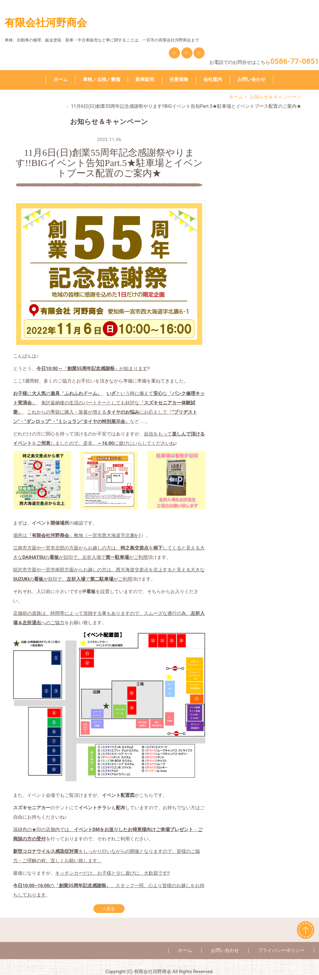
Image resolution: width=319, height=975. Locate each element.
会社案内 (212, 79)
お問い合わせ (251, 79)
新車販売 (145, 79)
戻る (109, 908)
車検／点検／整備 (101, 79)
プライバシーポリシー (281, 950)
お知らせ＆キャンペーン (275, 97)
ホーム (61, 79)
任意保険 (178, 79)
